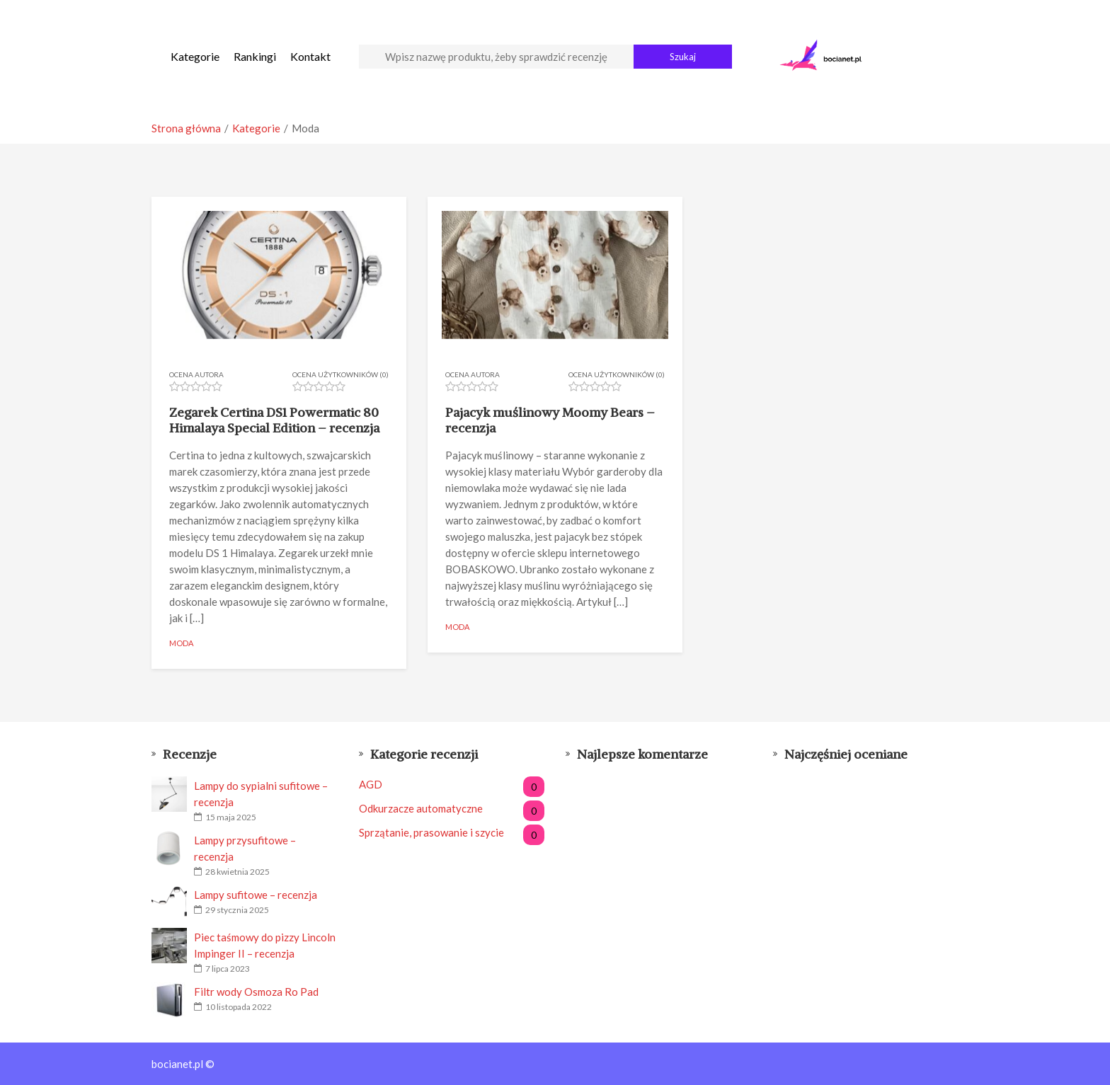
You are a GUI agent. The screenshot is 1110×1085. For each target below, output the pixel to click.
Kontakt (310, 56)
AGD (452, 784)
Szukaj (683, 56)
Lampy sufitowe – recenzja (255, 894)
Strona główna (186, 128)
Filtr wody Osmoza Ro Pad (256, 991)
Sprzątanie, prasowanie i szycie (452, 833)
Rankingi (255, 56)
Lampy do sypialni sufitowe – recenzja (261, 793)
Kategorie (195, 56)
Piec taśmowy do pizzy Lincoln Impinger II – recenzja (265, 945)
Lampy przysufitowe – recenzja (245, 848)
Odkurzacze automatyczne (452, 808)
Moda (181, 643)
